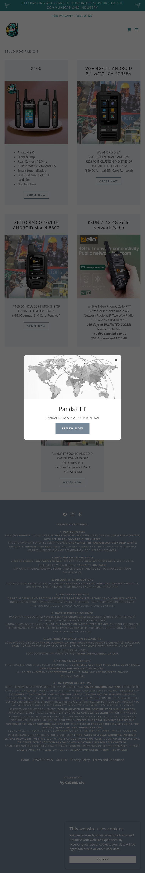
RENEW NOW (73, 428)
